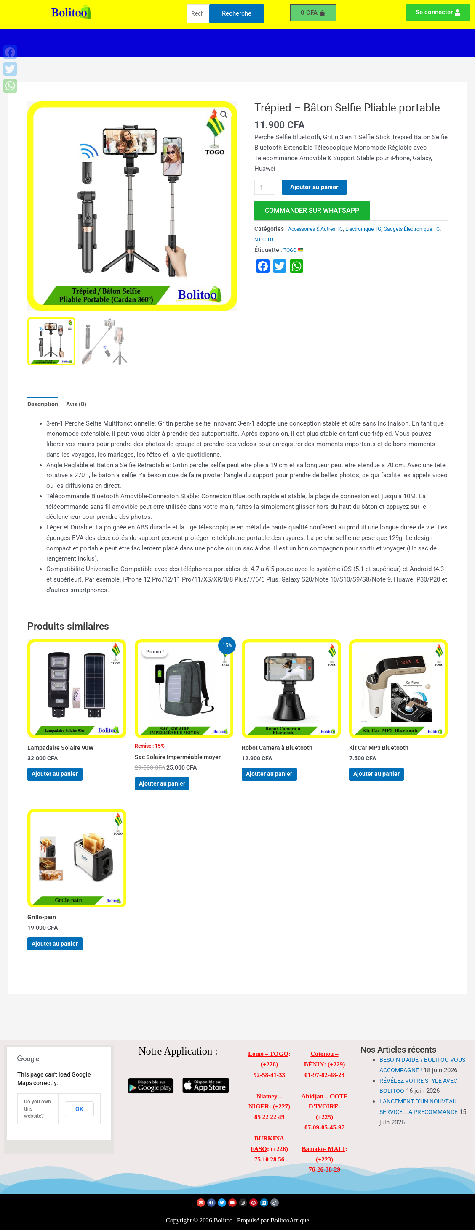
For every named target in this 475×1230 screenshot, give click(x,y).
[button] (172, 43)
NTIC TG (309, 239)
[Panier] (313, 12)
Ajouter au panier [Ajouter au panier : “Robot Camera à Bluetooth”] (278, 780)
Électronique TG (374, 229)
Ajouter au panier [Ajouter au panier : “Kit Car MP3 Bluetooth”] (386, 780)
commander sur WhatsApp (312, 211)
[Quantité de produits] (265, 187)
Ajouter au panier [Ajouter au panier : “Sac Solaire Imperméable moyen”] (171, 791)
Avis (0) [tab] (79, 405)
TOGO (295, 249)
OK (79, 1109)
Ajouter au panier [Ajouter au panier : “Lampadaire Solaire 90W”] (64, 780)
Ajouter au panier (316, 187)
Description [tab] (43, 405)
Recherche (236, 14)
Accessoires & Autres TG (320, 229)
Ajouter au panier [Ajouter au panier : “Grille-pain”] (64, 960)
